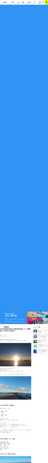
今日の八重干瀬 (40, 2)
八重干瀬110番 (23, 2)
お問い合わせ (43, 2)
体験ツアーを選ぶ (12, 2)
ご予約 (46, 2)
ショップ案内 (18, 2)
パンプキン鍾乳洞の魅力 (29, 2)
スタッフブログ (35, 2)
